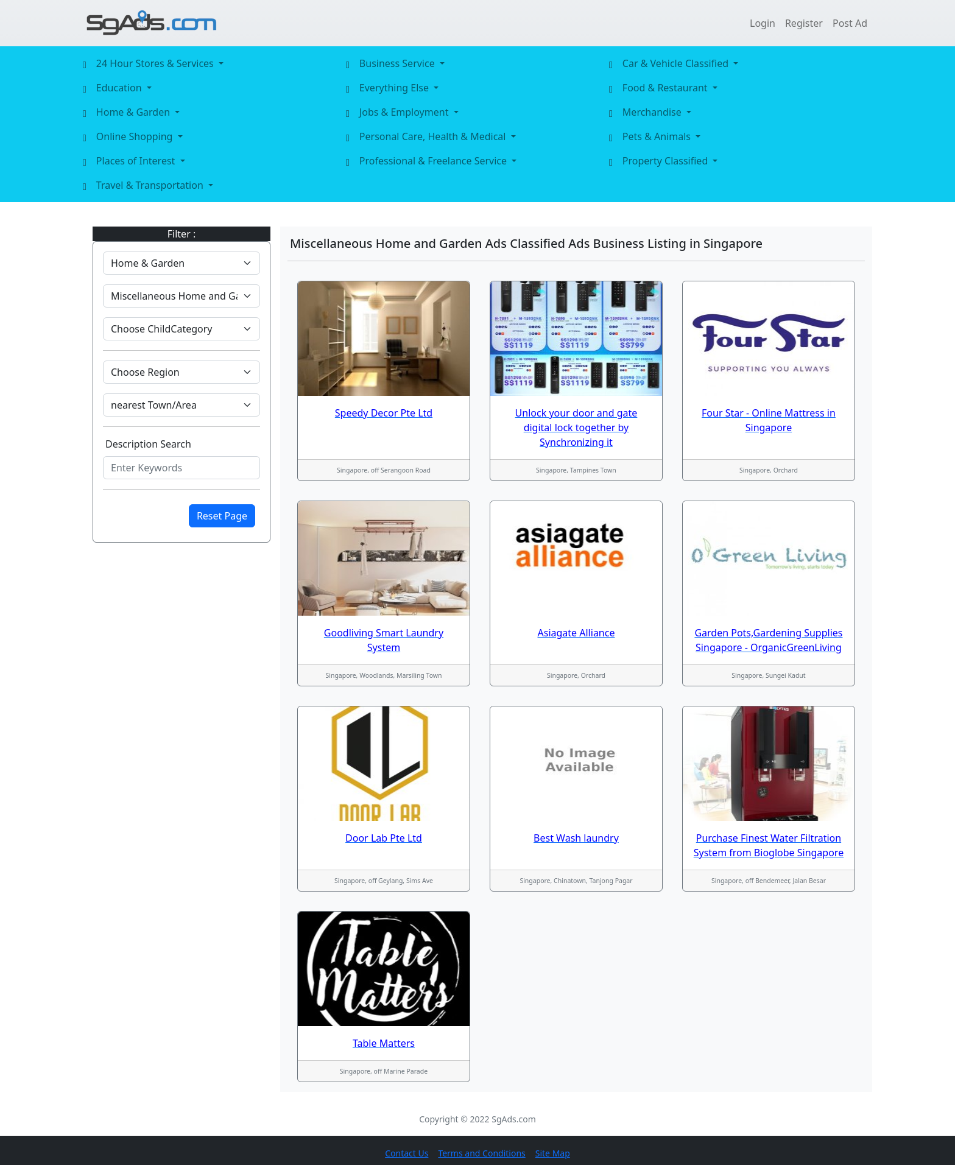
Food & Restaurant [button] (666, 87)
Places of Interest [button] (137, 160)
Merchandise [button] (653, 112)
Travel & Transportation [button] (151, 185)
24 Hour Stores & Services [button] (156, 63)
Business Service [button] (398, 63)
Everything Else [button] (395, 87)
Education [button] (120, 87)
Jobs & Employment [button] (405, 112)
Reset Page (222, 516)
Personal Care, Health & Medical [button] (434, 136)
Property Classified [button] (666, 160)
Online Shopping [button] (135, 136)
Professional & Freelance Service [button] (434, 160)
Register (804, 23)
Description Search (148, 444)
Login (762, 23)
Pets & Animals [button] (657, 136)
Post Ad (850, 23)
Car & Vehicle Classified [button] (676, 63)
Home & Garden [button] (134, 112)
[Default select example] (181, 263)
